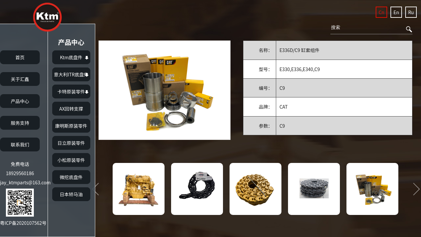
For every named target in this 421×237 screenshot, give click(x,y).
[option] (164, 90)
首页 (20, 57)
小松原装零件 (71, 160)
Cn (381, 12)
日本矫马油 (71, 194)
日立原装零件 (71, 143)
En (396, 12)
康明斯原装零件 (71, 125)
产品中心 (20, 101)
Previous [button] (98, 189)
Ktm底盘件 (71, 57)
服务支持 (20, 122)
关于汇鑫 (20, 79)
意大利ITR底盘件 (71, 74)
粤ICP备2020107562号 (23, 223)
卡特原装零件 (71, 91)
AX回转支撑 (71, 108)
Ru (411, 12)
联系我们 (20, 144)
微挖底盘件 (71, 177)
